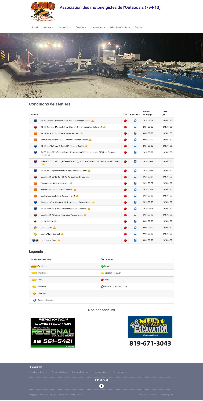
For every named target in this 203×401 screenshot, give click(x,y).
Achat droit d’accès (120, 27)
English (138, 27)
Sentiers (48, 27)
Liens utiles (98, 27)
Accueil (35, 27)
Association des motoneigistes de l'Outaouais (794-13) (110, 7)
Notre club (65, 27)
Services (81, 27)
